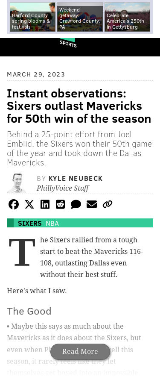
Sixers (30, 222)
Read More (80, 352)
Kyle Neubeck (76, 178)
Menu (146, 47)
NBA (52, 222)
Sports (68, 43)
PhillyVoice (20, 47)
